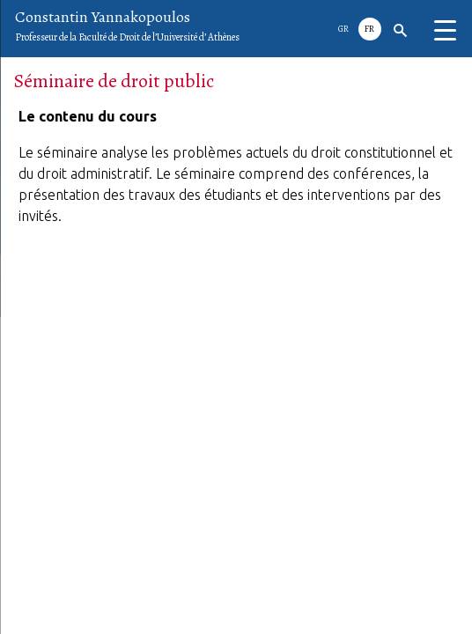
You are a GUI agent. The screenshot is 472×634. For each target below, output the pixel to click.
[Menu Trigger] (444, 30)
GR (343, 28)
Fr (369, 28)
